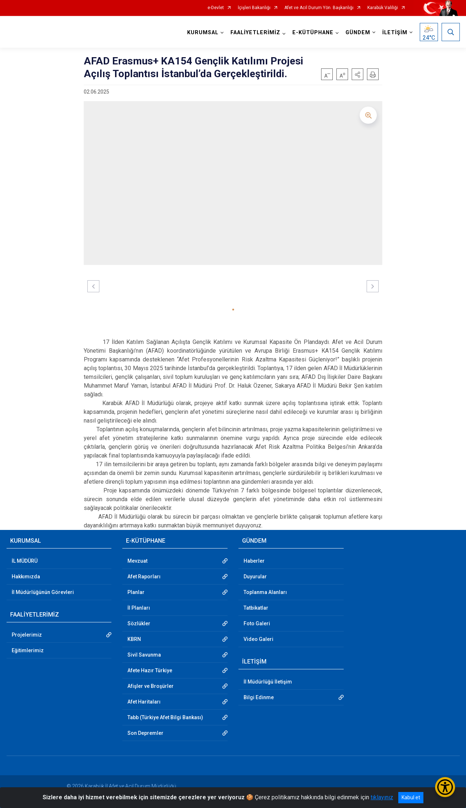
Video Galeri (258, 639)
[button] (357, 74)
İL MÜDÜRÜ (24, 561)
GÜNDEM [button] (357, 32)
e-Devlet (216, 7)
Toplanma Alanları (265, 592)
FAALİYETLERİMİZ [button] (255, 32)
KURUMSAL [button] (202, 32)
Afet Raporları (144, 576)
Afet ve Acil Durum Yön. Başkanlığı (319, 7)
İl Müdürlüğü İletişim (268, 682)
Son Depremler (145, 733)
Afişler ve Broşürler (150, 686)
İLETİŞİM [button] (394, 32)
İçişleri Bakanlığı (254, 7)
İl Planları (138, 608)
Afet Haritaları (144, 702)
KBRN (134, 639)
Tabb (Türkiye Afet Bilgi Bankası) (165, 717)
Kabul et (411, 797)
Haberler (254, 561)
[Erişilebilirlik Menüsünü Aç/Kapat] (445, 787)
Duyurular (255, 576)
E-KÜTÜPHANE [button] (312, 32)
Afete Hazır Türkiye (149, 670)
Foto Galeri (257, 623)
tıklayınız (382, 797)
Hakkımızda (26, 576)
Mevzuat (137, 561)
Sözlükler (138, 623)
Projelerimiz (27, 635)
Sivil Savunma (144, 655)
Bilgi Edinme (259, 697)
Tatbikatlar (256, 608)
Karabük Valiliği (382, 7)
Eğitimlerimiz (28, 650)
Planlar (136, 592)
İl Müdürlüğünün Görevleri (43, 592)
